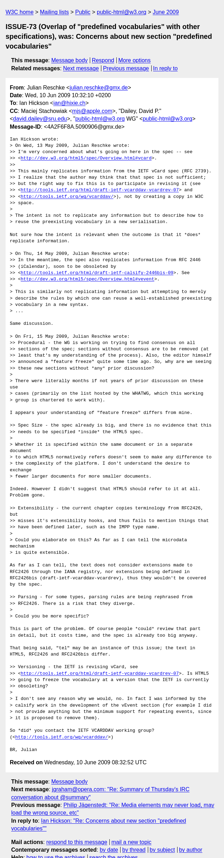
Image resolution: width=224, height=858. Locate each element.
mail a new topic (131, 817)
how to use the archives (56, 832)
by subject (162, 824)
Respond (103, 60)
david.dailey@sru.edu (40, 119)
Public (83, 12)
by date (109, 824)
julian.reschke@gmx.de (99, 88)
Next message (81, 68)
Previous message (126, 68)
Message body (69, 60)
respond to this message (76, 817)
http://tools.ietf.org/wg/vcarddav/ (67, 197)
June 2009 (166, 12)
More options (134, 60)
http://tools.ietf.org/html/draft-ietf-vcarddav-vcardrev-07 (100, 190)
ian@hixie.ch (69, 103)
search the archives (113, 832)
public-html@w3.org (121, 12)
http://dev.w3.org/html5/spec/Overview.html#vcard (86, 158)
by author (190, 824)
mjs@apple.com (92, 111)
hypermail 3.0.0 (102, 846)
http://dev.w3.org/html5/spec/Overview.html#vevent (87, 279)
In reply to (165, 68)
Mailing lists (54, 12)
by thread (134, 824)
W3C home (20, 12)
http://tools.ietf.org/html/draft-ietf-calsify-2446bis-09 (97, 273)
